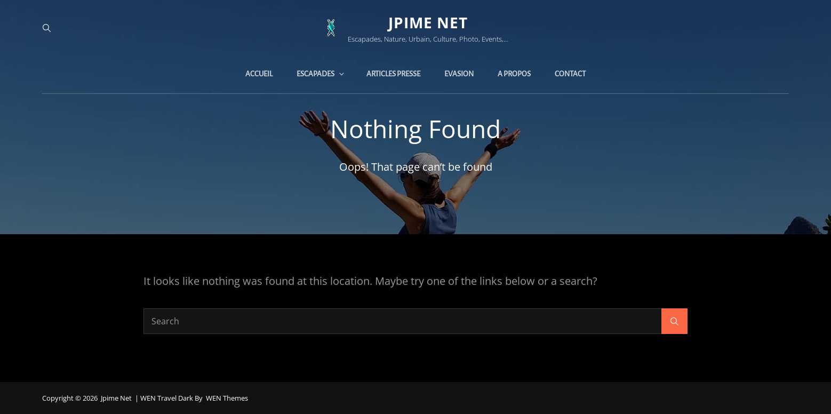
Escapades (321, 74)
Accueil (259, 74)
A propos (514, 74)
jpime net (428, 22)
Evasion (459, 74)
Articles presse (393, 74)
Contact (570, 74)
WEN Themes (227, 398)
